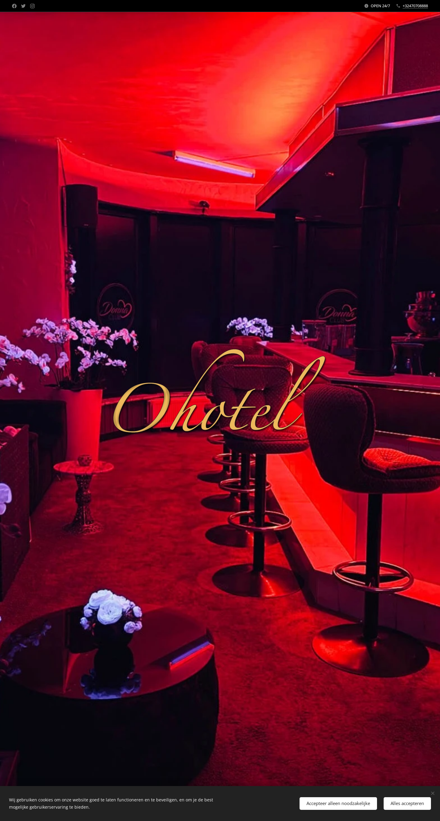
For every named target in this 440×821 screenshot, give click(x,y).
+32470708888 (415, 5)
